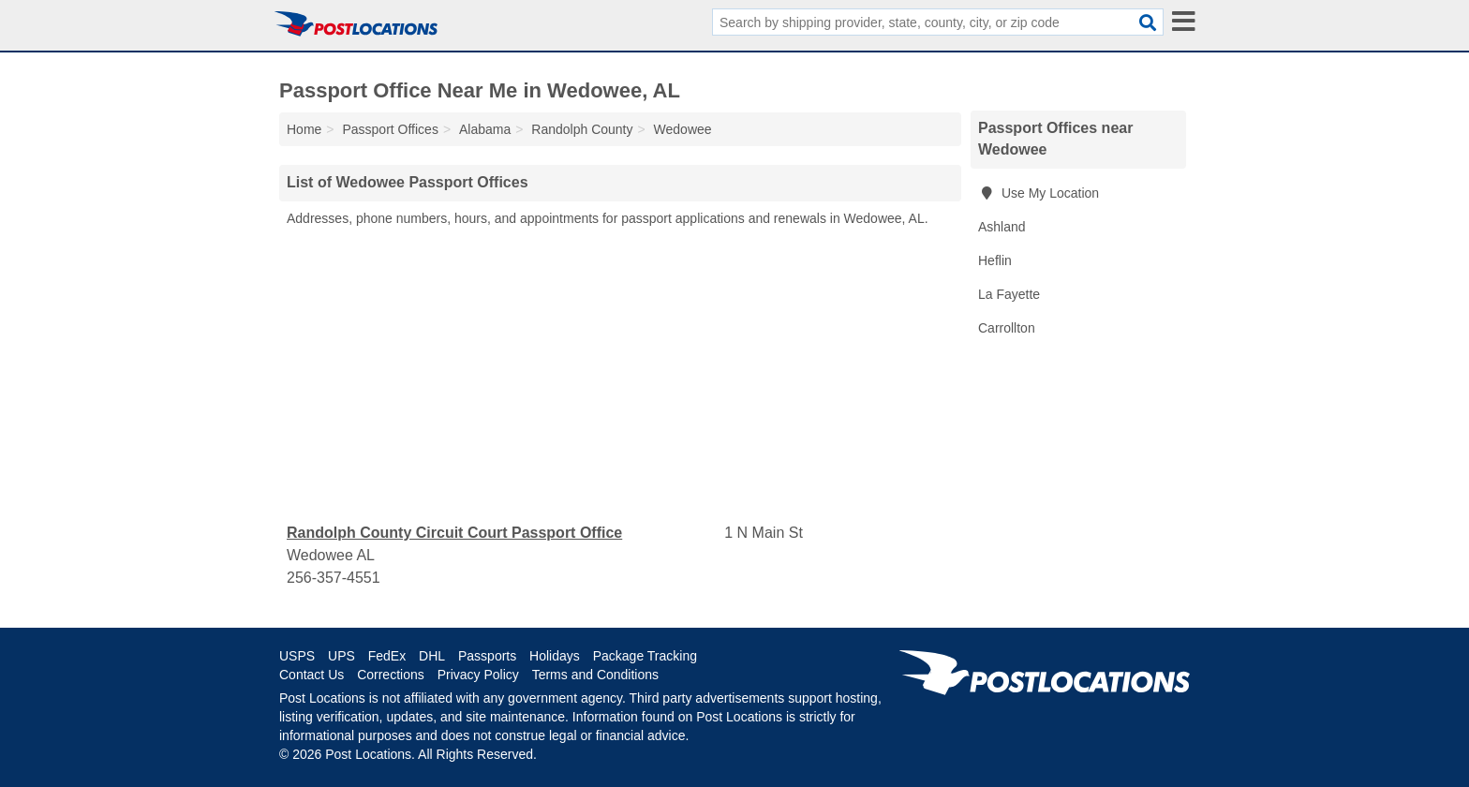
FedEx (387, 655)
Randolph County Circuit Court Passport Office (454, 533)
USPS (297, 655)
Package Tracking (645, 655)
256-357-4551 (333, 578)
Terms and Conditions (595, 674)
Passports (487, 655)
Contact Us (311, 674)
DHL (432, 655)
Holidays (554, 655)
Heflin (995, 260)
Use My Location (1038, 193)
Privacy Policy (478, 674)
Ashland (1002, 226)
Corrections (390, 674)
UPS (341, 655)
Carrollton (1006, 327)
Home (304, 129)
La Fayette (1009, 294)
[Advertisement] (620, 376)
